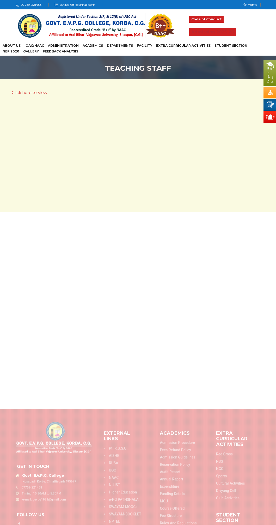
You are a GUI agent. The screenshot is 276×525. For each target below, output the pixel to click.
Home (250, 5)
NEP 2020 (11, 51)
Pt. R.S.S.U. (116, 512)
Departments (120, 45)
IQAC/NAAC (34, 45)
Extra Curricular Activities (183, 45)
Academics (93, 45)
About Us (12, 45)
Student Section (230, 45)
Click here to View (29, 92)
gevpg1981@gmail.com (77, 5)
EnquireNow (270, 77)
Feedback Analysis (60, 51)
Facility (144, 45)
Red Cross (224, 517)
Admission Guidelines (177, 520)
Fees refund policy (175, 513)
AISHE (111, 519)
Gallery (31, 51)
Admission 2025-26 (212, 32)
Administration (63, 45)
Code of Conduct (206, 19)
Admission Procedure (177, 506)
